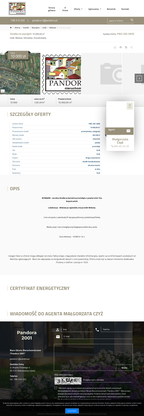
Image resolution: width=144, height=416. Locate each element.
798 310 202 (18, 20)
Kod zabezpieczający (64, 374)
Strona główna (51, 9)
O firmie (65, 9)
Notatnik (111, 9)
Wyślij (124, 367)
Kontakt (125, 9)
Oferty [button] (77, 9)
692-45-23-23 (120, 146)
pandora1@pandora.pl (44, 20)
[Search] (120, 20)
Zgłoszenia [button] (93, 9)
